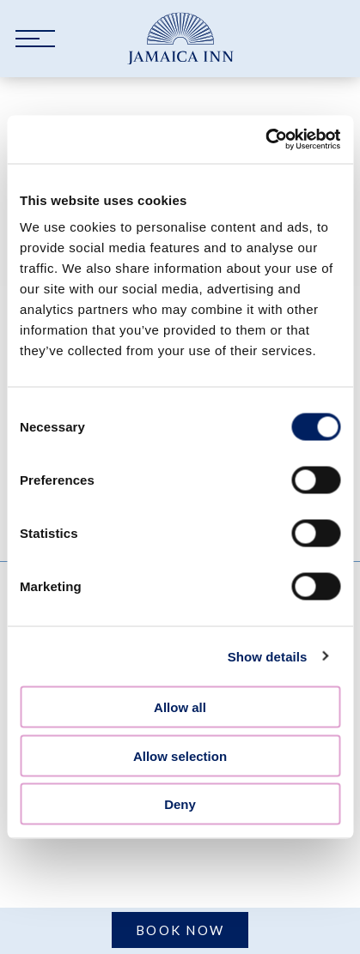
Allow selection (180, 755)
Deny (180, 804)
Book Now (180, 930)
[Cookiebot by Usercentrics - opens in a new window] (265, 140)
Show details (268, 656)
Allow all (180, 707)
